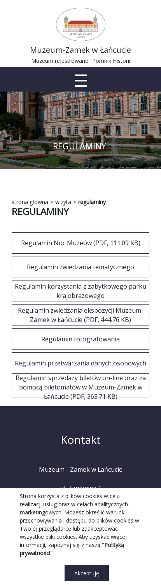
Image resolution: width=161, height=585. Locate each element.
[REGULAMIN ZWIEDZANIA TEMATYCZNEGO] (80, 266)
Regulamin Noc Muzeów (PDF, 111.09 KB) (80, 243)
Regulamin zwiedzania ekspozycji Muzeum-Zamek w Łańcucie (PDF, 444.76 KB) (81, 315)
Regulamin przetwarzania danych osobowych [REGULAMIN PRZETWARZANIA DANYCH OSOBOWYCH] (80, 363)
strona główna (30, 202)
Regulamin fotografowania (80, 339)
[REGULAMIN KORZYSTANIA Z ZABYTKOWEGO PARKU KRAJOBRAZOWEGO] (80, 290)
